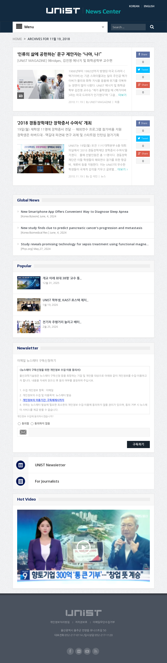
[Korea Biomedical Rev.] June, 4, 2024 (44, 232)
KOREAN (134, 6)
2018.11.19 (75, 102)
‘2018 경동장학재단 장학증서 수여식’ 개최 (54, 123)
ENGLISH (149, 6)
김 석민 (94, 176)
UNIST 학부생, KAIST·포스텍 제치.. (66, 300)
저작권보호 (81, 622)
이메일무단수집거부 (104, 622)
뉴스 (103, 176)
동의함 (25, 423)
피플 (117, 102)
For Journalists (47, 481)
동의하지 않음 (42, 423)
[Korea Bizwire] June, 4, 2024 (38, 216)
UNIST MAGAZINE (101, 102)
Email (23, 432)
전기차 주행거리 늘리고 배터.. (62, 322)
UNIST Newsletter (50, 465)
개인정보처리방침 (60, 622)
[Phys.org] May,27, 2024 (35, 249)
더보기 (123, 95)
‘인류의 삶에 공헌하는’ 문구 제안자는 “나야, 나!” (59, 54)
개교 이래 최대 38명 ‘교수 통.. (62, 278)
